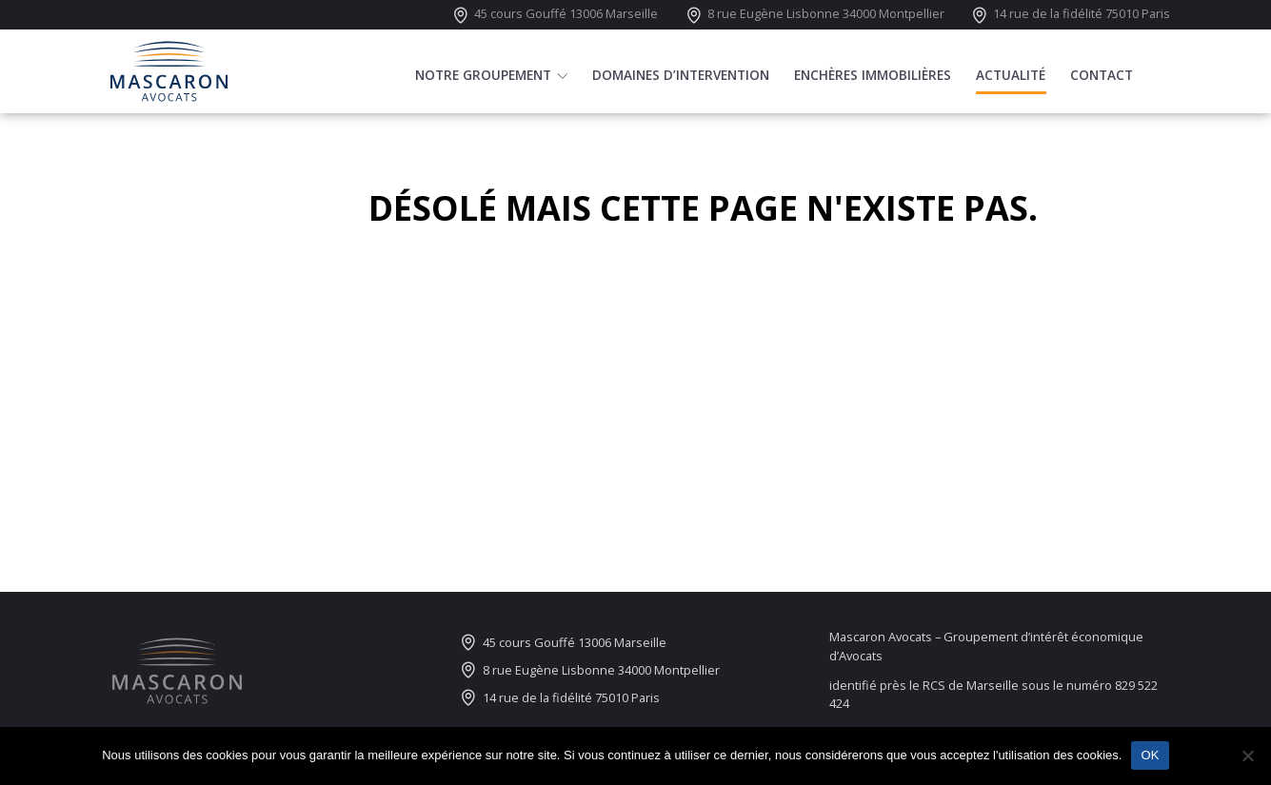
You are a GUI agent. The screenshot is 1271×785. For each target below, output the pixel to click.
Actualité (1010, 78)
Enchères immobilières (872, 78)
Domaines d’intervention (680, 78)
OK (1150, 755)
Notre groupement (483, 78)
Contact (1101, 78)
